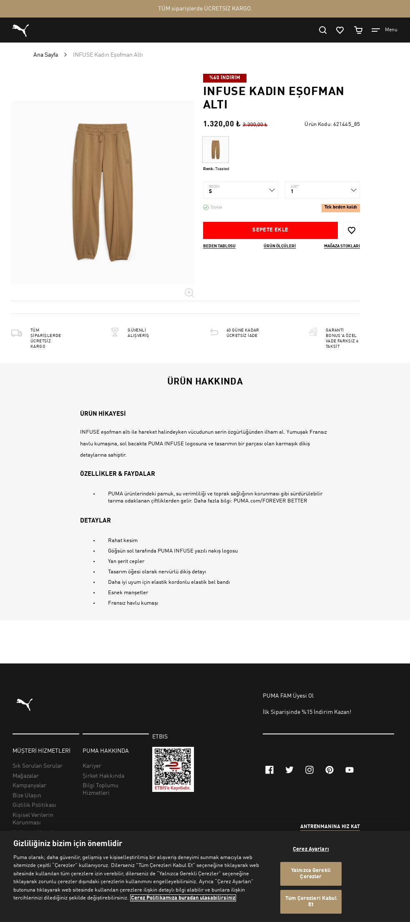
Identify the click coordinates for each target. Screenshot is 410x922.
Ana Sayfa (45, 55)
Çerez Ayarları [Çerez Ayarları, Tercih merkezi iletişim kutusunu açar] (311, 849)
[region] (205, 876)
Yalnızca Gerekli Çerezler (311, 874)
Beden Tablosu (219, 246)
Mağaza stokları (342, 246)
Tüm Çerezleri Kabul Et (310, 902)
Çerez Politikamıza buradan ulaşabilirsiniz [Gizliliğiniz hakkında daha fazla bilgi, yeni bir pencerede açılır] (183, 898)
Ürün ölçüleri (280, 246)
